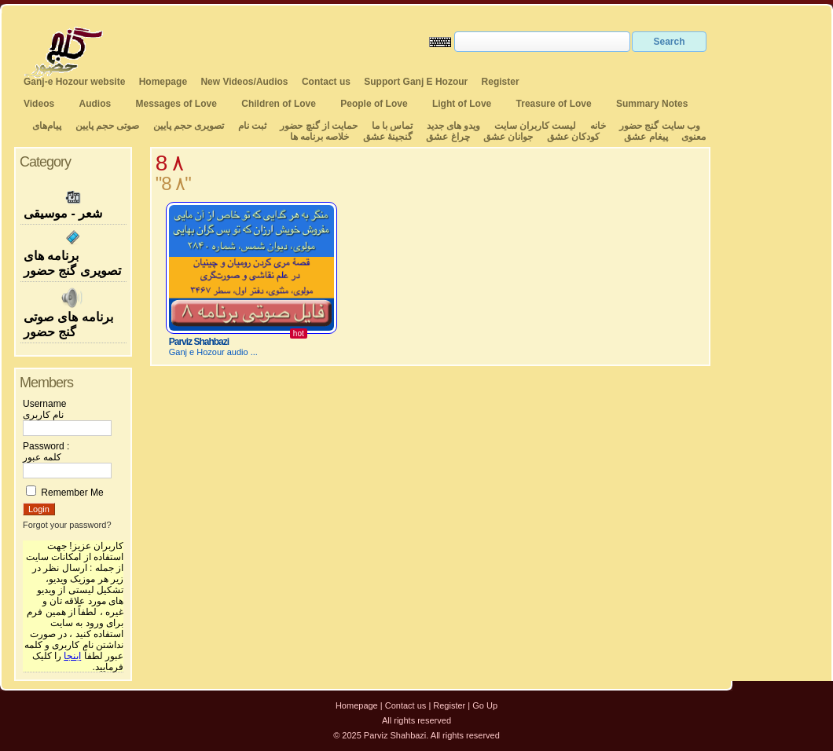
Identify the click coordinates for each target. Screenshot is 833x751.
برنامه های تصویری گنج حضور (73, 253)
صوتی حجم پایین (105, 125)
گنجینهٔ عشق (388, 136)
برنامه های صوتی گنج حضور (73, 312)
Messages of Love (176, 103)
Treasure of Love (554, 103)
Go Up (484, 705)
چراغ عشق (447, 136)
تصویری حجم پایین (187, 125)
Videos (39, 103)
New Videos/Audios (244, 81)
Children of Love (278, 103)
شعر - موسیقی (73, 203)
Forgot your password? (67, 524)
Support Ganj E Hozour (416, 81)
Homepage (163, 81)
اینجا (72, 655)
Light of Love (461, 103)
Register (500, 81)
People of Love (373, 103)
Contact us (326, 81)
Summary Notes (652, 103)
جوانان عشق (508, 136)
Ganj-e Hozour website (74, 81)
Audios (95, 103)
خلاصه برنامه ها (320, 136)
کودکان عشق (573, 136)
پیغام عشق (645, 136)
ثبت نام (252, 125)
